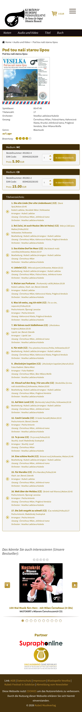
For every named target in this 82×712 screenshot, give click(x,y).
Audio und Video (28, 33)
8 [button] (52, 621)
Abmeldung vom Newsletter (52, 684)
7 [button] (48, 621)
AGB (12, 680)
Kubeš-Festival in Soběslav (19, 684)
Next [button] (75, 585)
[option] (41, 585)
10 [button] (60, 621)
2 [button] (27, 621)
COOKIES (32, 691)
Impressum (39, 680)
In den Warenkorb (65, 157)
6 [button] (44, 621)
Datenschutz (24, 680)
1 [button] (23, 621)
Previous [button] (7, 585)
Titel (47, 33)
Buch (60, 33)
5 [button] (39, 621)
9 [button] (56, 621)
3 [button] (31, 621)
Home (8, 42)
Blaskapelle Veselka (59, 680)
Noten (7, 33)
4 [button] (35, 621)
